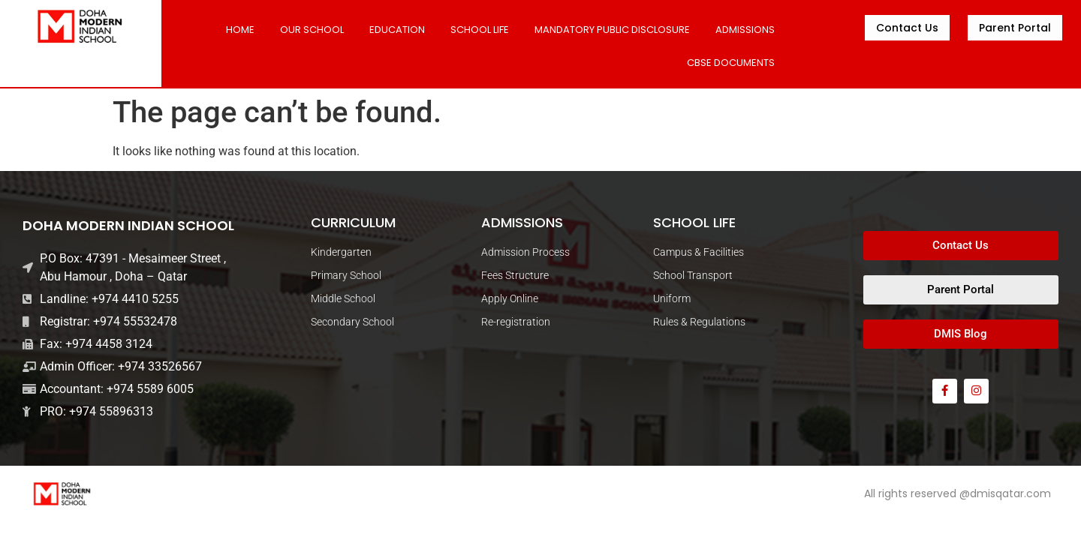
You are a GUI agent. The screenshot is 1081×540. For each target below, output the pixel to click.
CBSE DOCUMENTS (731, 63)
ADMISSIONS (745, 29)
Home (240, 29)
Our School (312, 29)
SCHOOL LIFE (479, 29)
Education (397, 29)
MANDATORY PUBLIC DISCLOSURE (612, 29)
